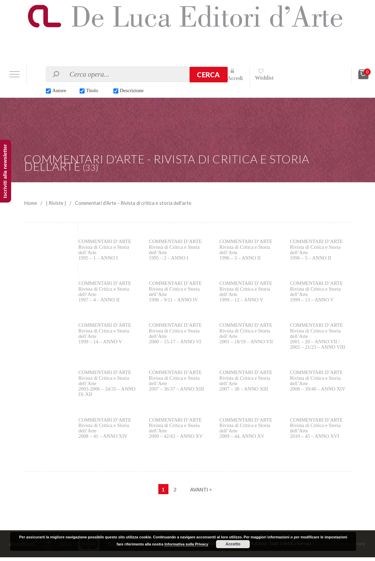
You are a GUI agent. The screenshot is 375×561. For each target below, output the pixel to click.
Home (30, 203)
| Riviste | (56, 203)
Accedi (235, 78)
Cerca (208, 75)
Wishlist (264, 78)
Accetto (232, 544)
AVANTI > (201, 493)
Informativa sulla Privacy (186, 544)
